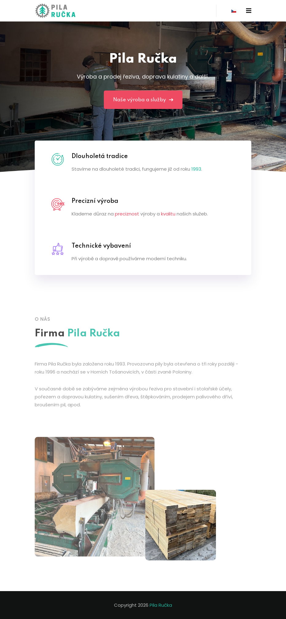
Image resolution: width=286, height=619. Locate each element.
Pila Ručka (161, 605)
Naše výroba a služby (143, 100)
